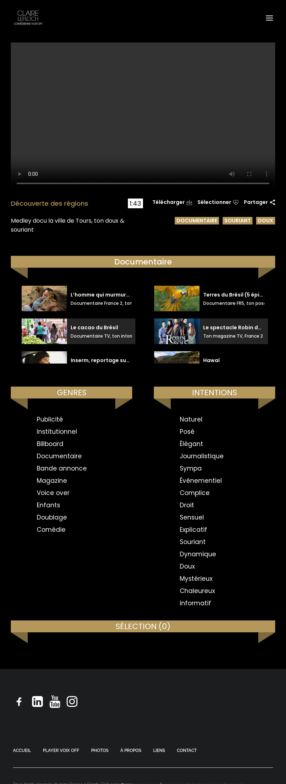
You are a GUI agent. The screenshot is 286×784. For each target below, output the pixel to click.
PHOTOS (99, 750)
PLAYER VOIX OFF (61, 750)
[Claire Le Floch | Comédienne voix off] (28, 18)
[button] (269, 18)
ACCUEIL (22, 750)
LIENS (159, 750)
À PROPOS (130, 750)
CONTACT (187, 750)
